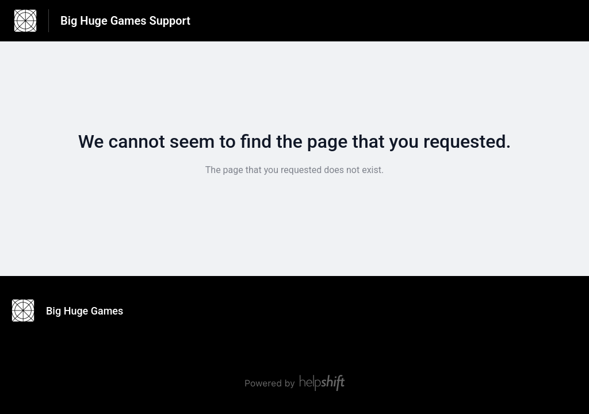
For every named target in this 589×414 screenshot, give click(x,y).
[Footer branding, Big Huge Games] (73, 310)
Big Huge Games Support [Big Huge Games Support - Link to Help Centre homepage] (125, 21)
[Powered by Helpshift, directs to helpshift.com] (294, 383)
